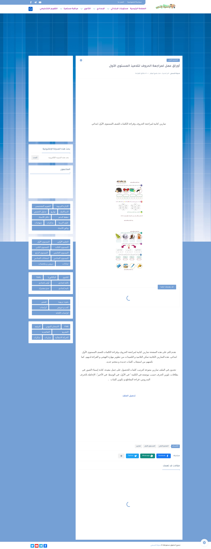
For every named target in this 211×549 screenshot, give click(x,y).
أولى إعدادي (44, 283)
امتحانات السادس (41, 258)
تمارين (138, 446)
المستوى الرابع (41, 253)
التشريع (65, 332)
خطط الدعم (63, 217)
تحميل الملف (129, 396)
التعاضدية (46, 332)
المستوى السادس (60, 258)
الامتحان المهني (52, 326)
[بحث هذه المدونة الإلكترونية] (54, 157)
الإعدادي (101, 9)
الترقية (38, 326)
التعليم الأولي (173, 60)
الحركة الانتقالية (61, 337)
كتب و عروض (62, 307)
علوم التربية (63, 222)
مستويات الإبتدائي (119, 9)
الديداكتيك (64, 211)
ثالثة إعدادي (63, 283)
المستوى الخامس (61, 253)
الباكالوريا (52, 277)
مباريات (48, 337)
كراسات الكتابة (62, 313)
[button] (163, 456)
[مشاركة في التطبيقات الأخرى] (121, 456)
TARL (38, 277)
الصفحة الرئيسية (138, 9)
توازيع (53, 211)
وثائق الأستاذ (63, 228)
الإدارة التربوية (62, 206)
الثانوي (87, 9)
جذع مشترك (44, 288)
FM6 (66, 326)
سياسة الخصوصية (134, 2)
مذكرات (50, 222)
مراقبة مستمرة (71, 9)
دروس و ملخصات (45, 264)
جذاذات (65, 264)
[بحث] (31, 9)
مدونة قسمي (155, 545)
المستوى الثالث (61, 247)
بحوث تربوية (63, 302)
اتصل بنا (121, 2)
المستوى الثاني (42, 247)
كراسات (43, 307)
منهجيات (38, 222)
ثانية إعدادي (63, 288)
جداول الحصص (40, 211)
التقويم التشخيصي (49, 9)
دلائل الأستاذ (44, 217)
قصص (43, 302)
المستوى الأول (149, 446)
